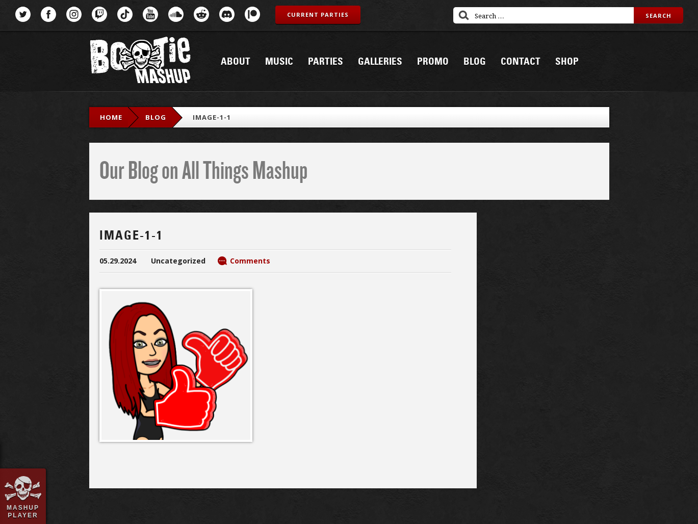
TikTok (125, 14)
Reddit (201, 14)
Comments (250, 261)
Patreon (252, 14)
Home (111, 117)
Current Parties (318, 14)
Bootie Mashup (140, 62)
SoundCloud (176, 14)
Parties (325, 61)
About (235, 61)
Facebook (48, 14)
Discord (227, 14)
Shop (567, 61)
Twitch (99, 14)
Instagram (74, 14)
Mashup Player (23, 511)
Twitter (23, 14)
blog (155, 117)
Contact (520, 61)
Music (279, 61)
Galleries (380, 61)
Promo (433, 61)
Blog (474, 61)
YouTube (150, 14)
